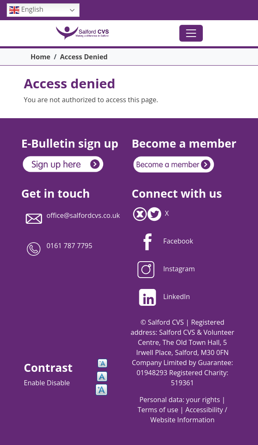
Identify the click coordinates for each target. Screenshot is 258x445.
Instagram (163, 268)
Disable (58, 382)
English (26, 10)
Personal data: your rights (179, 399)
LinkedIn (161, 296)
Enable (35, 382)
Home (41, 56)
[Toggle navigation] (191, 33)
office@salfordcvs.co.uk (83, 215)
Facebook (178, 241)
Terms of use (158, 409)
